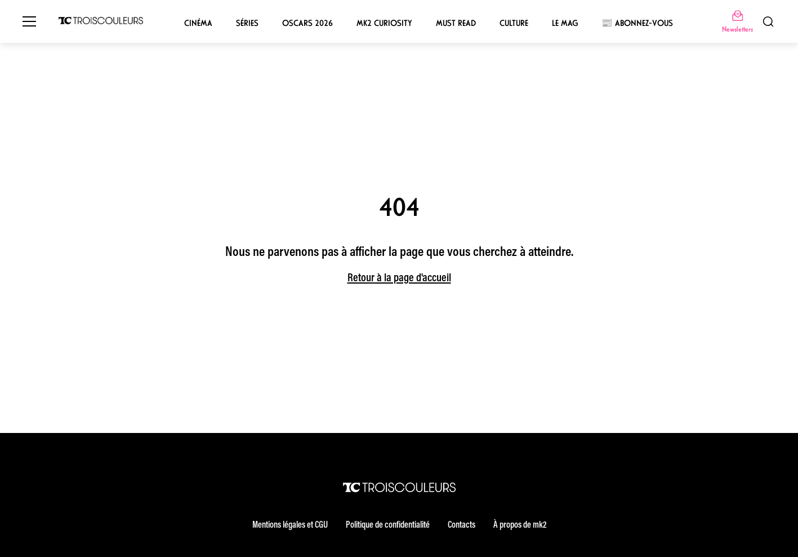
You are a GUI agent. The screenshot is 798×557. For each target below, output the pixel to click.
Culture (514, 23)
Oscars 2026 (307, 23)
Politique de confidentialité (388, 525)
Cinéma (198, 23)
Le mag (565, 23)
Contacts (461, 525)
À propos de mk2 (519, 525)
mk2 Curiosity (384, 23)
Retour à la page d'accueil (399, 278)
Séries (247, 23)
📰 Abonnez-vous (637, 23)
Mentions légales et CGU (290, 525)
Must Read (456, 23)
